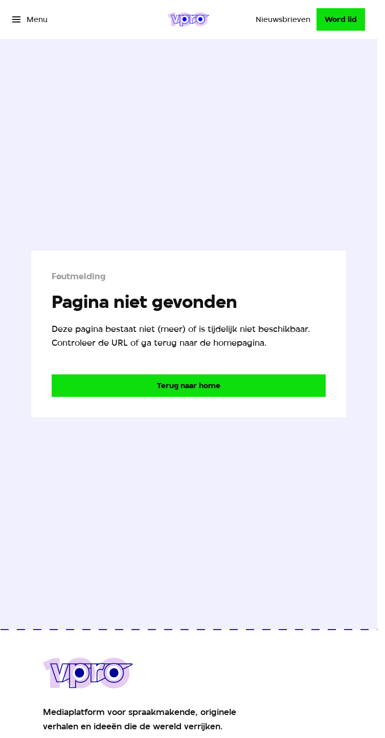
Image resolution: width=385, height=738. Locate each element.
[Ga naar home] (188, 19)
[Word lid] (340, 19)
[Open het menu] (30, 19)
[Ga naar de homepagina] (189, 385)
